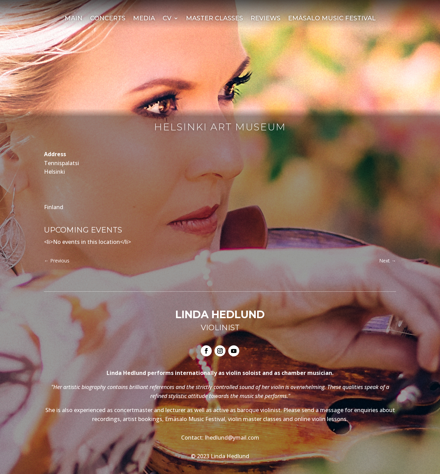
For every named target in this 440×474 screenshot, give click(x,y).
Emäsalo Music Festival (332, 19)
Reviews (265, 19)
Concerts (107, 19)
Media (144, 19)
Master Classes (214, 19)
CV (167, 19)
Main (73, 19)
